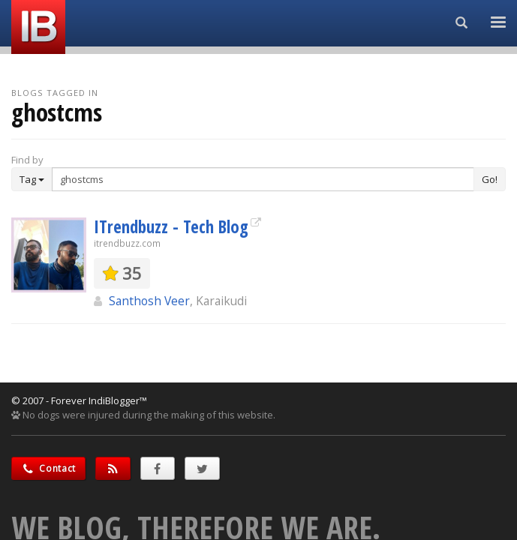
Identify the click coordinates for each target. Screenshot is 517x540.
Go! (489, 179)
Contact (48, 468)
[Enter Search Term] (263, 179)
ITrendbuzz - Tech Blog (171, 226)
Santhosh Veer (149, 300)
